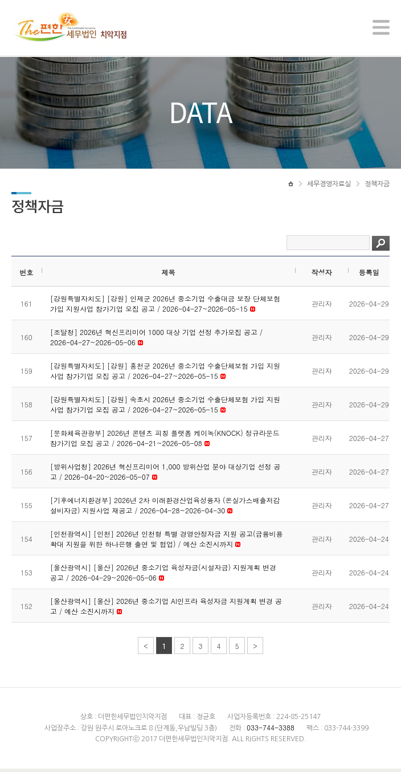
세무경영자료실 (329, 186)
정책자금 (377, 186)
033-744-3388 (270, 731)
